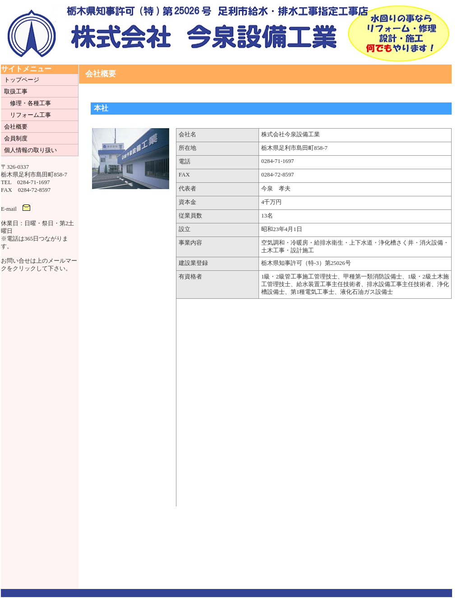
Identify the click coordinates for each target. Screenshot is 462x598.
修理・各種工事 (30, 103)
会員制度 (16, 138)
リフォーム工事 (30, 115)
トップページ (21, 80)
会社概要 (16, 127)
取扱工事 (16, 91)
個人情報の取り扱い (30, 150)
